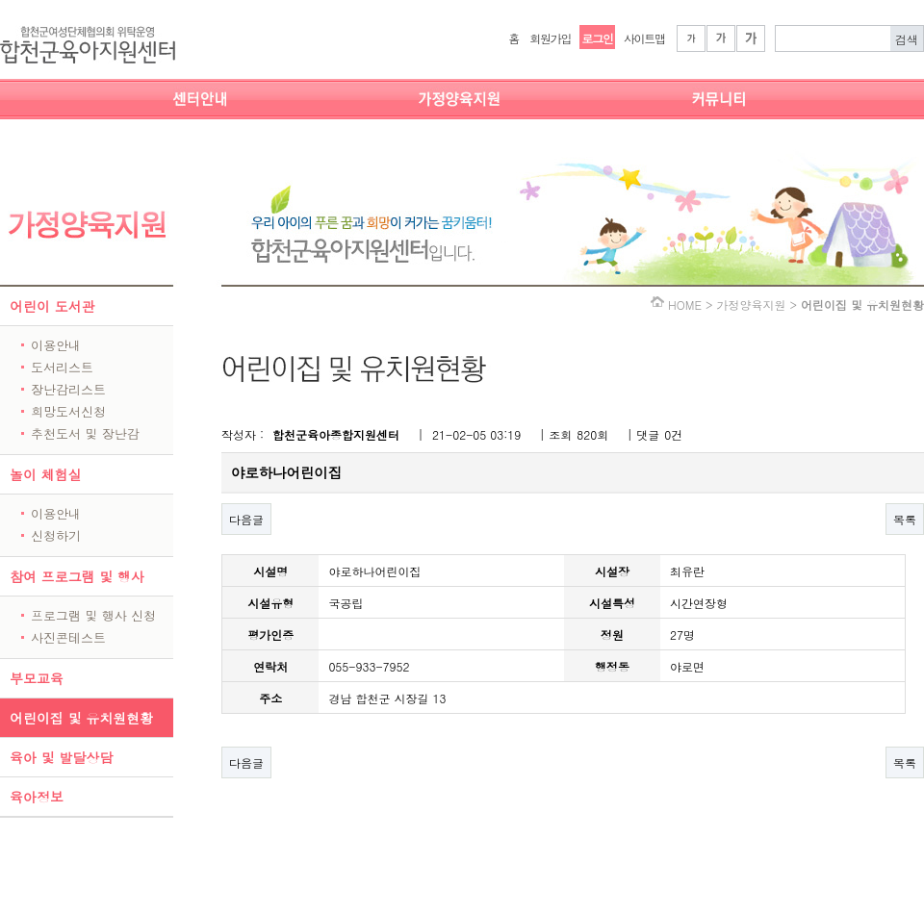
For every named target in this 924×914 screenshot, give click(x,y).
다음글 (246, 519)
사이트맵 (644, 38)
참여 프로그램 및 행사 (77, 576)
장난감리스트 (68, 389)
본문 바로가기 (0, 0)
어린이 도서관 (52, 306)
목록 (904, 519)
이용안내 (56, 345)
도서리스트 (62, 367)
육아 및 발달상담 (61, 757)
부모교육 (37, 678)
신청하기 (56, 535)
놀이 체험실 (46, 474)
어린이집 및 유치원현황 (81, 717)
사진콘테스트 (68, 637)
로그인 (596, 38)
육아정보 (37, 796)
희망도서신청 (68, 411)
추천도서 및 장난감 (85, 433)
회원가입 (550, 38)
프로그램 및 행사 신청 (93, 615)
